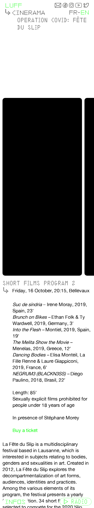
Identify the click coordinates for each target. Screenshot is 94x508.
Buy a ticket (25, 428)
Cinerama (28, 12)
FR (73, 12)
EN (84, 12)
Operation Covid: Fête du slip (52, 23)
